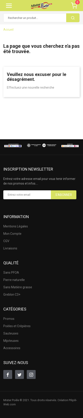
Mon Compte (12, 233)
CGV (6, 241)
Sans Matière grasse (17, 287)
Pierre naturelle (14, 280)
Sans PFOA (11, 272)
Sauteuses (10, 333)
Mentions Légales (15, 226)
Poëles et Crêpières (17, 326)
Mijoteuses (11, 340)
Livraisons (10, 248)
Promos (8, 318)
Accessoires (11, 348)
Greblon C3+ (11, 294)
